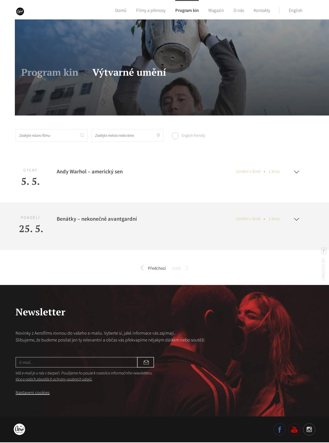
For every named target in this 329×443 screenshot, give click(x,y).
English (295, 10)
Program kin (187, 10)
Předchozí (152, 268)
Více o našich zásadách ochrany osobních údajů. (54, 379)
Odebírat (122, 362)
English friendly (188, 135)
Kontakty (262, 10)
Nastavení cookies (33, 392)
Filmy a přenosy (151, 10)
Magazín (216, 10)
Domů (121, 10)
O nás (238, 10)
